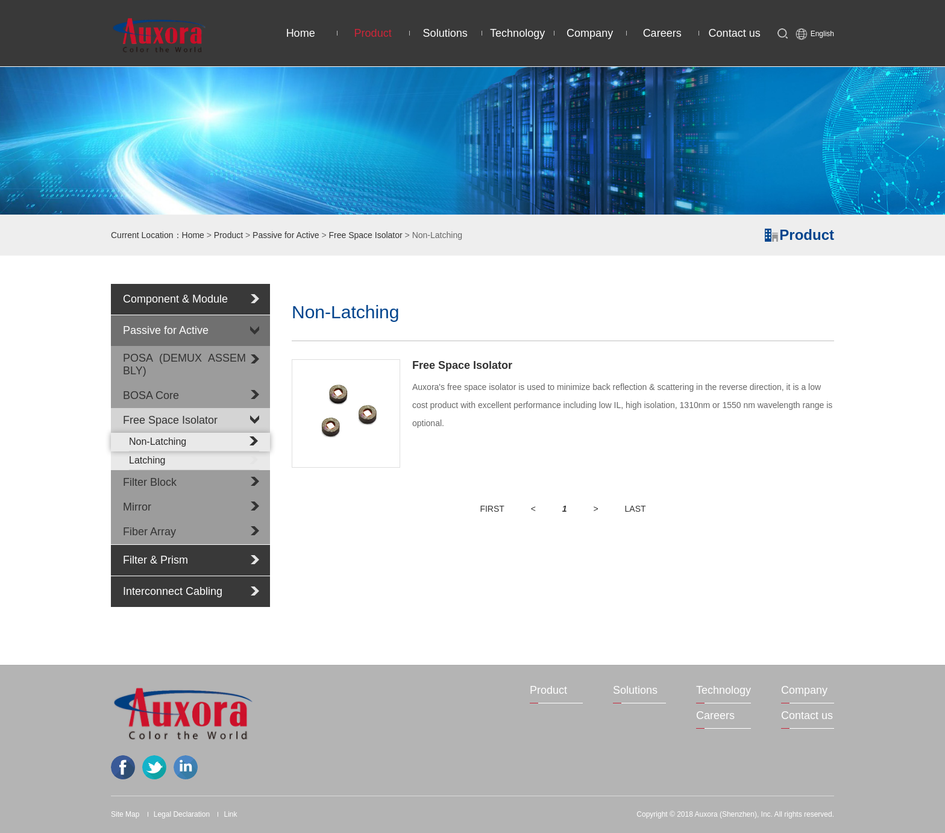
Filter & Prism (155, 560)
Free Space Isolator (366, 235)
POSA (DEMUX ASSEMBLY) (184, 364)
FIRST (492, 509)
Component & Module (175, 299)
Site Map (125, 814)
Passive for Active (286, 235)
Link (230, 814)
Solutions (445, 33)
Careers (662, 33)
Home (300, 33)
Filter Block (150, 482)
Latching (194, 460)
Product (373, 33)
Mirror (137, 507)
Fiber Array (149, 532)
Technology (517, 33)
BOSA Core (151, 395)
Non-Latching (194, 441)
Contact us (735, 33)
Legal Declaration (182, 814)
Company (590, 33)
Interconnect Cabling (172, 591)
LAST (635, 509)
